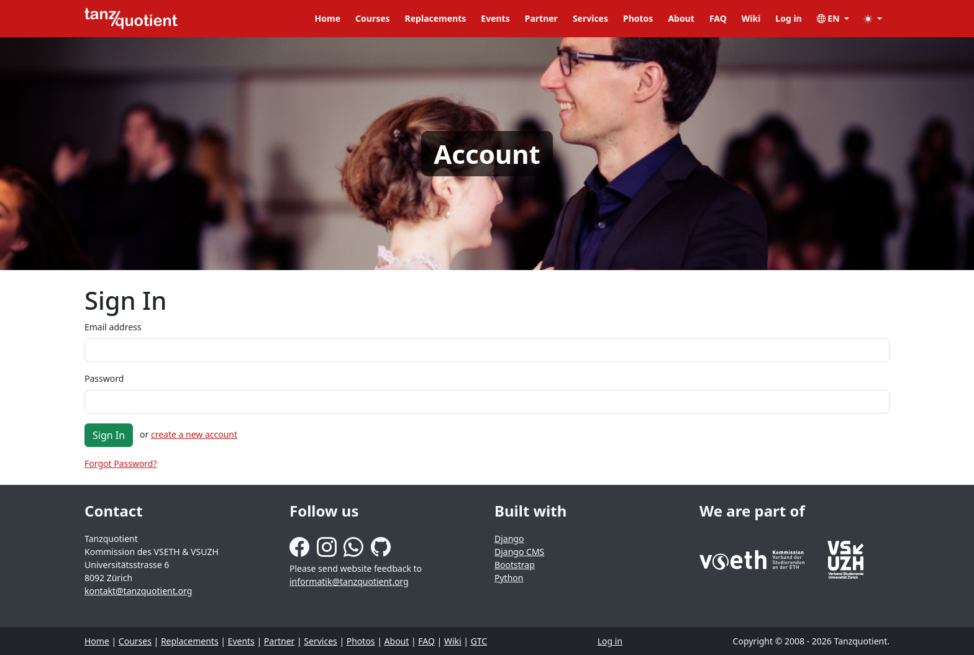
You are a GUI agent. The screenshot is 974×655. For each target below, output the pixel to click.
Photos (638, 18)
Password (104, 378)
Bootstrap (514, 565)
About (681, 18)
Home (327, 18)
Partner (541, 18)
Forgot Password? (120, 463)
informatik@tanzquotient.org (349, 581)
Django (509, 538)
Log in (788, 18)
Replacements (436, 18)
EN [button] (829, 18)
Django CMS (519, 552)
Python (508, 578)
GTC (479, 641)
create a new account (194, 434)
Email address (112, 327)
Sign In (109, 435)
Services (590, 18)
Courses (372, 18)
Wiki (751, 18)
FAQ (718, 18)
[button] (873, 18)
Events (495, 18)
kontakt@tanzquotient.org (138, 591)
